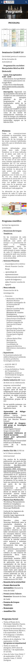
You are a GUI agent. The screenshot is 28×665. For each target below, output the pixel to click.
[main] (14, 11)
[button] (2, 2)
